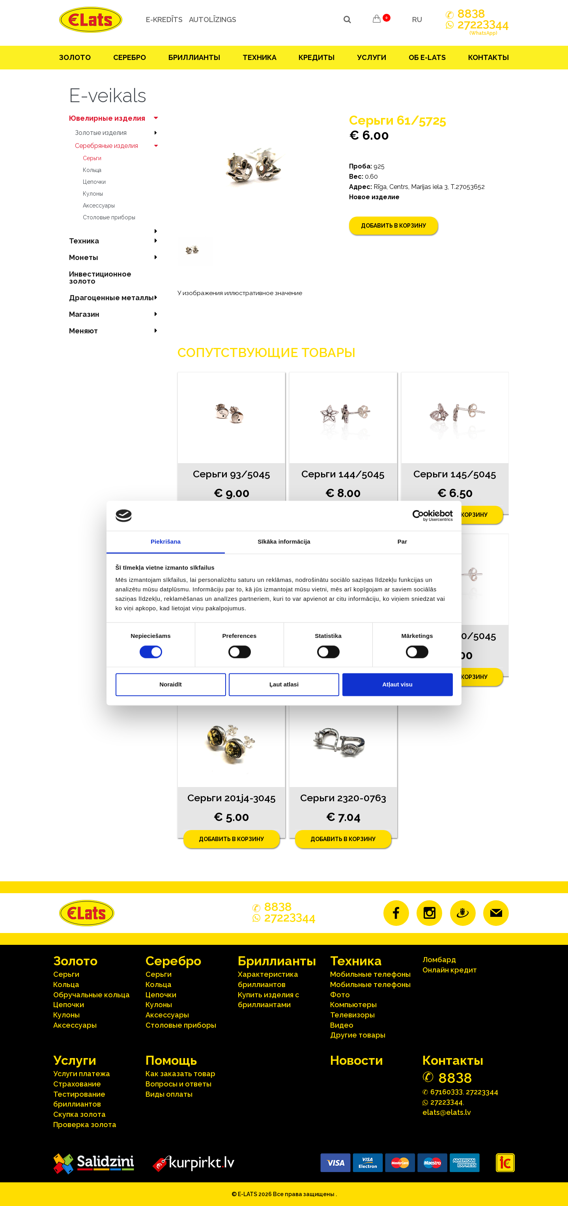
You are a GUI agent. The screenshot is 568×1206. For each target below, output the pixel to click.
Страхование (77, 1084)
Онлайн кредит (449, 970)
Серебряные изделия (118, 145)
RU (417, 19)
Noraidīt (170, 684)
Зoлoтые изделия (118, 132)
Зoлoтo (75, 57)
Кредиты (316, 57)
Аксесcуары (99, 205)
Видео (341, 1025)
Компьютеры (353, 1004)
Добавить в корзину (393, 226)
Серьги (92, 158)
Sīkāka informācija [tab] (284, 541)
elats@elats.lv (446, 1112)
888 (471, 14)
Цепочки (94, 182)
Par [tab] (402, 541)
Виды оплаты (169, 1094)
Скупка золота (79, 1114)
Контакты (488, 57)
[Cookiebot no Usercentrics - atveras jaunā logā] (418, 516)
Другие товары (357, 1035)
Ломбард (439, 959)
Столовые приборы (109, 217)
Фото (340, 995)
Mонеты (115, 257)
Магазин (115, 314)
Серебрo (129, 57)
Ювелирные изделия (115, 118)
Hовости (356, 1060)
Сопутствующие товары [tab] (266, 352)
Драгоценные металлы (115, 298)
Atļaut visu (397, 684)
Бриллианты (194, 57)
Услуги (371, 57)
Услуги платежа (81, 1074)
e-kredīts (164, 19)
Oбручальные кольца (91, 995)
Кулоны (93, 194)
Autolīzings (212, 19)
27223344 (482, 1092)
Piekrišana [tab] (166, 541)
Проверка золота (84, 1124)
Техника (260, 57)
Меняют (115, 331)
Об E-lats (427, 57)
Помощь (171, 1060)
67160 (446, 1091)
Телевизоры (352, 1015)
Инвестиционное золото (100, 277)
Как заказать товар (180, 1074)
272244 (483, 29)
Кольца (92, 170)
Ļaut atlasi (284, 684)
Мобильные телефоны (370, 974)
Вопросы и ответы (178, 1084)
